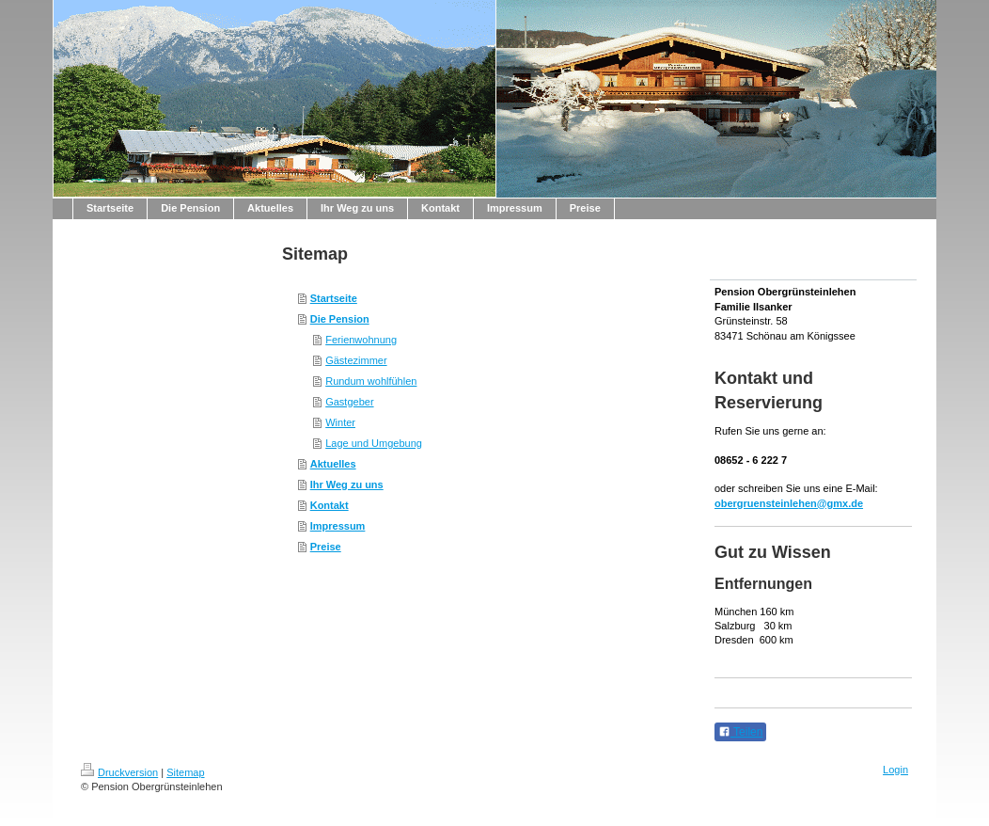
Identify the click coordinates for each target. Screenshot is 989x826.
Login (895, 769)
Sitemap (185, 772)
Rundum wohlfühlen (370, 381)
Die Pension (339, 319)
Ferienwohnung (361, 339)
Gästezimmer (355, 360)
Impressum (338, 526)
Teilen (740, 732)
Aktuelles (333, 463)
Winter (340, 422)
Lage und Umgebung (373, 443)
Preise (325, 546)
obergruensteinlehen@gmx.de (788, 503)
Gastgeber (349, 401)
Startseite (333, 298)
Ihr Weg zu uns (347, 484)
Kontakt (329, 505)
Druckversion (119, 772)
